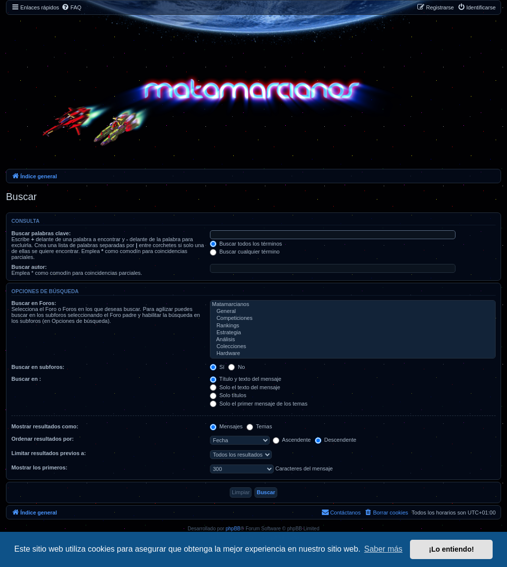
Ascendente (292, 440)
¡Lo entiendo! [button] (451, 549)
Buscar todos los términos (246, 244)
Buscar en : (26, 379)
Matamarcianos (353, 304)
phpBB (233, 528)
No (236, 367)
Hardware (353, 353)
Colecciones (353, 346)
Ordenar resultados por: (42, 439)
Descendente (335, 440)
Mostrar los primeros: (39, 467)
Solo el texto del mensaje (245, 387)
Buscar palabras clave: (41, 233)
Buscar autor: (29, 267)
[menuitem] (71, 7)
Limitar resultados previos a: (48, 453)
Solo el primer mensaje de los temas (258, 404)
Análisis (353, 339)
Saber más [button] (383, 549)
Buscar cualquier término (245, 252)
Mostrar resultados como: (44, 426)
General (353, 311)
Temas (259, 426)
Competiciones (353, 318)
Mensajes (226, 426)
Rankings (353, 325)
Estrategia (353, 332)
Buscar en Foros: (33, 303)
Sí (217, 367)
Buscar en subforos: (37, 367)
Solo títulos (228, 395)
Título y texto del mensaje (245, 379)
